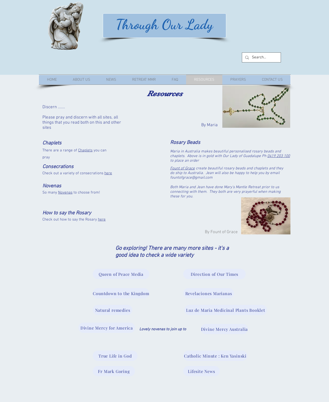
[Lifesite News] (201, 371)
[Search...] (261, 57)
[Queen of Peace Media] (121, 274)
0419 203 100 (278, 156)
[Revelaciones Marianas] (208, 293)
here (108, 173)
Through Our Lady (164, 24)
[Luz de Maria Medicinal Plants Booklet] (225, 310)
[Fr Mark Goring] (114, 371)
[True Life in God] (115, 356)
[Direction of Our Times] (214, 274)
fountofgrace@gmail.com (191, 177)
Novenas (65, 192)
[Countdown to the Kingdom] (121, 293)
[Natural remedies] (112, 310)
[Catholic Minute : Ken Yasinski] (215, 356)
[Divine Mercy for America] (106, 328)
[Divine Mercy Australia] (224, 329)
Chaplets (85, 150)
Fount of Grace (182, 168)
